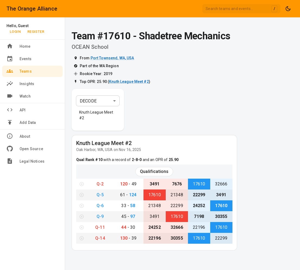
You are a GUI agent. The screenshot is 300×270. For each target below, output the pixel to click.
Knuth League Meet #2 (129, 81)
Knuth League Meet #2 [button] (96, 115)
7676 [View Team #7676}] (177, 184)
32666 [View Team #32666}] (221, 184)
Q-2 (100, 184)
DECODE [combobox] (88, 101)
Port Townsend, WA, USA (112, 58)
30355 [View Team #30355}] (221, 216)
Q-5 (100, 194)
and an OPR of (160, 160)
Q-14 (100, 238)
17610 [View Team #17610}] (199, 184)
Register (35, 32)
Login (15, 32)
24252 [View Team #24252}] (199, 205)
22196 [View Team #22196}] (199, 227)
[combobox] (241, 8)
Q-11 (100, 227)
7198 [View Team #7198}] (199, 216)
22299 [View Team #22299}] (199, 194)
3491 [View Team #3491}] (155, 184)
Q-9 (100, 216)
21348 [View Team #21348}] (177, 194)
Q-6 (100, 205)
